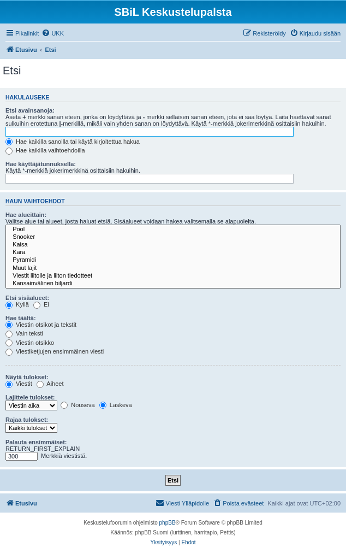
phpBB (167, 523)
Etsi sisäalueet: (27, 298)
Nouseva (77, 405)
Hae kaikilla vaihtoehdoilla (45, 150)
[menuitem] (52, 33)
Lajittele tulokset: (30, 397)
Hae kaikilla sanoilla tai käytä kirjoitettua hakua (72, 141)
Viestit (18, 383)
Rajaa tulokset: (26, 419)
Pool (173, 229)
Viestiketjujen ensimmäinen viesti (54, 351)
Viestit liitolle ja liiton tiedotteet (173, 276)
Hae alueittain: (25, 214)
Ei (41, 304)
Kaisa (173, 245)
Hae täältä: (20, 318)
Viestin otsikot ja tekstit (40, 324)
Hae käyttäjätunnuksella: (40, 164)
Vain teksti (24, 333)
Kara (173, 252)
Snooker (173, 237)
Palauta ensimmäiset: (36, 442)
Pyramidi (173, 260)
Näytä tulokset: (27, 377)
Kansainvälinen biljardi (173, 283)
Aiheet (50, 383)
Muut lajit (173, 268)
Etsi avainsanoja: (30, 110)
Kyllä (17, 304)
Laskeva (115, 405)
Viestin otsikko (29, 342)
